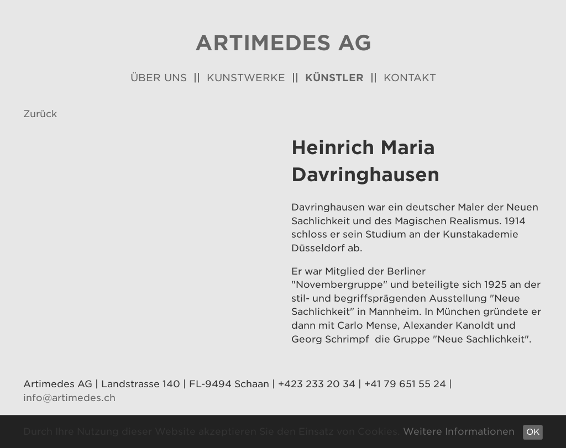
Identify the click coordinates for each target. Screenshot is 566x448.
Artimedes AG (283, 42)
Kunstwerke (246, 77)
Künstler (334, 77)
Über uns (158, 77)
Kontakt (410, 77)
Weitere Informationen (459, 431)
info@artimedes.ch (69, 397)
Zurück (40, 113)
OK (532, 432)
